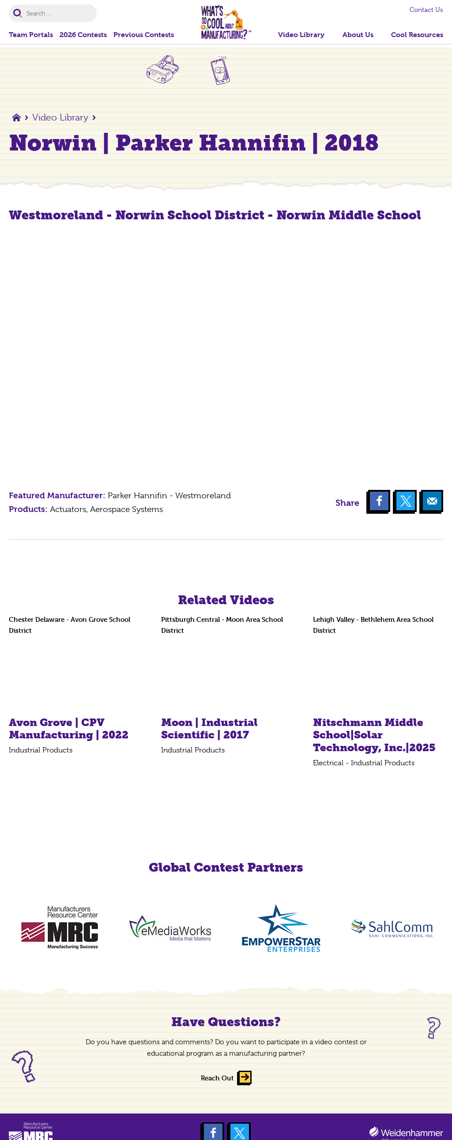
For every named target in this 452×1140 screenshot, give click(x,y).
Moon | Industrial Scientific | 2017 (209, 728)
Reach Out (217, 1078)
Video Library (60, 117)
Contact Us (426, 10)
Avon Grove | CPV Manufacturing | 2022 (68, 728)
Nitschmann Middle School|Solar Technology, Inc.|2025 (374, 735)
